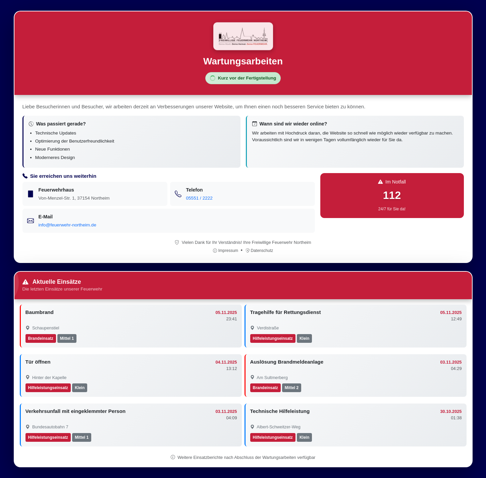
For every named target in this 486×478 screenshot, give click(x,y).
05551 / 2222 (199, 198)
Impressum (226, 250)
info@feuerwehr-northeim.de (67, 224)
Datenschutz (259, 250)
